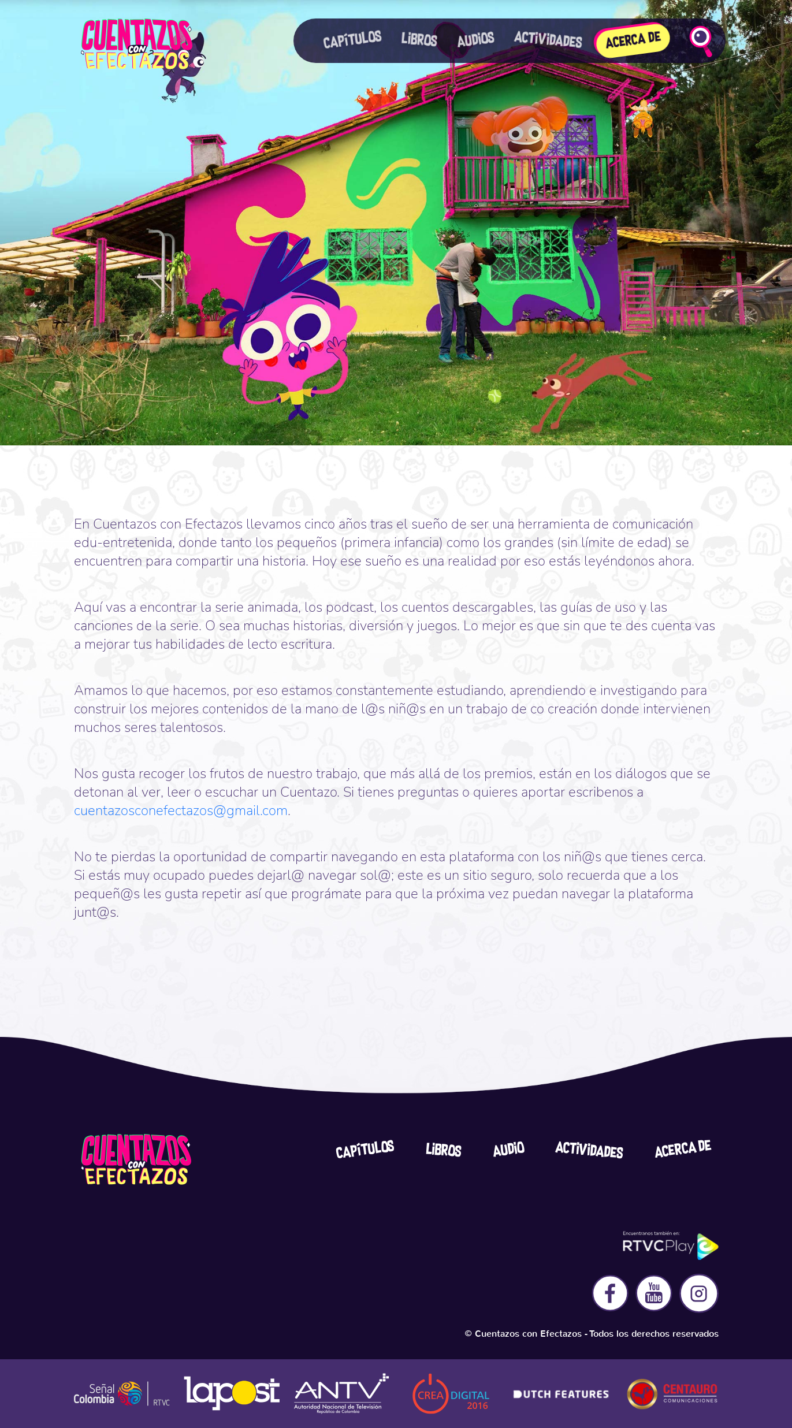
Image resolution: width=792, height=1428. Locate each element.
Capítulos (352, 40)
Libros (419, 40)
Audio (508, 1150)
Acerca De (633, 41)
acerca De (682, 1149)
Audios (475, 40)
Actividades (589, 1151)
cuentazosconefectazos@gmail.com (181, 810)
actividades (548, 40)
